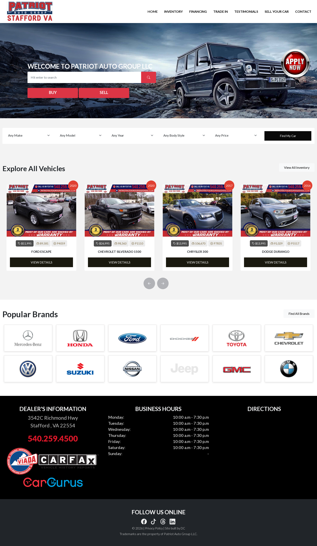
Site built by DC (175, 528)
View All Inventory (297, 167)
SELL (104, 92)
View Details (41, 262)
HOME (153, 11)
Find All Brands (299, 313)
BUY (53, 92)
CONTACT (303, 11)
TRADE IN (220, 11)
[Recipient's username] (84, 77)
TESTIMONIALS (246, 11)
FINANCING (198, 11)
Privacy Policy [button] (154, 528)
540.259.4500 (53, 438)
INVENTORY (173, 11)
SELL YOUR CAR (277, 11)
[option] (41, 227)
